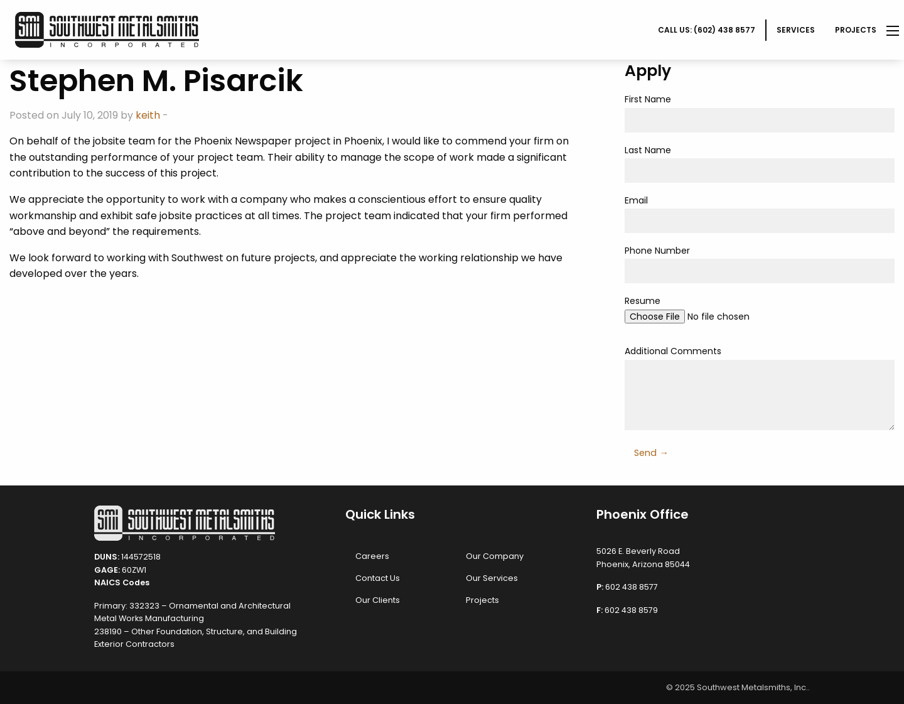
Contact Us (377, 578)
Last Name (760, 163)
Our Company (495, 556)
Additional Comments (760, 387)
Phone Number (760, 263)
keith (148, 115)
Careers (372, 556)
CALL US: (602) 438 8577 (706, 29)
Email (760, 213)
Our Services (492, 578)
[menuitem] (707, 30)
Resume (760, 314)
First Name (760, 112)
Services (796, 29)
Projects (855, 29)
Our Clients (377, 600)
